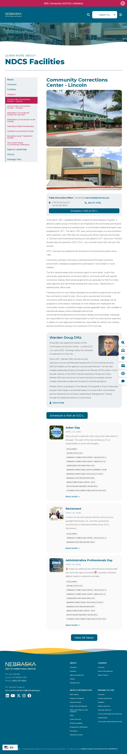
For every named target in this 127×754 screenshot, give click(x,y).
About (10, 79)
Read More (71, 497)
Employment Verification (79, 727)
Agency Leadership (17, 149)
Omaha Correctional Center (20, 131)
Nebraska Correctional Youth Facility (21, 120)
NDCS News (74, 694)
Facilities (11, 89)
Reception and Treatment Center (19, 137)
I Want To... (105, 14)
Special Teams (103, 675)
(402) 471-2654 (19, 680)
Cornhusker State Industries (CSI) (110, 721)
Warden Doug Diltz (65, 338)
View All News (84, 637)
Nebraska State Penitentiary (20, 126)
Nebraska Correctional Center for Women (18, 114)
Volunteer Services (104, 710)
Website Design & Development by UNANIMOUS (99, 749)
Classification (102, 718)
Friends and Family (105, 698)
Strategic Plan (14, 159)
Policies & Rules (75, 702)
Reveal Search (88, 14)
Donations (73, 731)
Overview (12, 84)
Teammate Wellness (105, 671)
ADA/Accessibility (76, 723)
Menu (120, 14)
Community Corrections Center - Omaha (18, 107)
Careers (102, 663)
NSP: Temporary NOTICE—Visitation (63, 3)
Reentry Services (104, 706)
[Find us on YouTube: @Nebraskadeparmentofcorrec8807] (13, 696)
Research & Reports (77, 698)
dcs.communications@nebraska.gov (22, 690)
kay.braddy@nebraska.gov (97, 198)
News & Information (81, 690)
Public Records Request (78, 706)
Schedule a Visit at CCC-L (84, 210)
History (10, 154)
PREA (72, 715)
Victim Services (75, 719)
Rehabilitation (106, 690)
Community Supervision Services (110, 714)
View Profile (58, 403)
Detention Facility (76, 735)
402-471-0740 (94, 203)
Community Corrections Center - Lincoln (18, 100)
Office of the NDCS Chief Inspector (79, 710)
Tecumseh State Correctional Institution (18, 144)
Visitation (11, 94)
